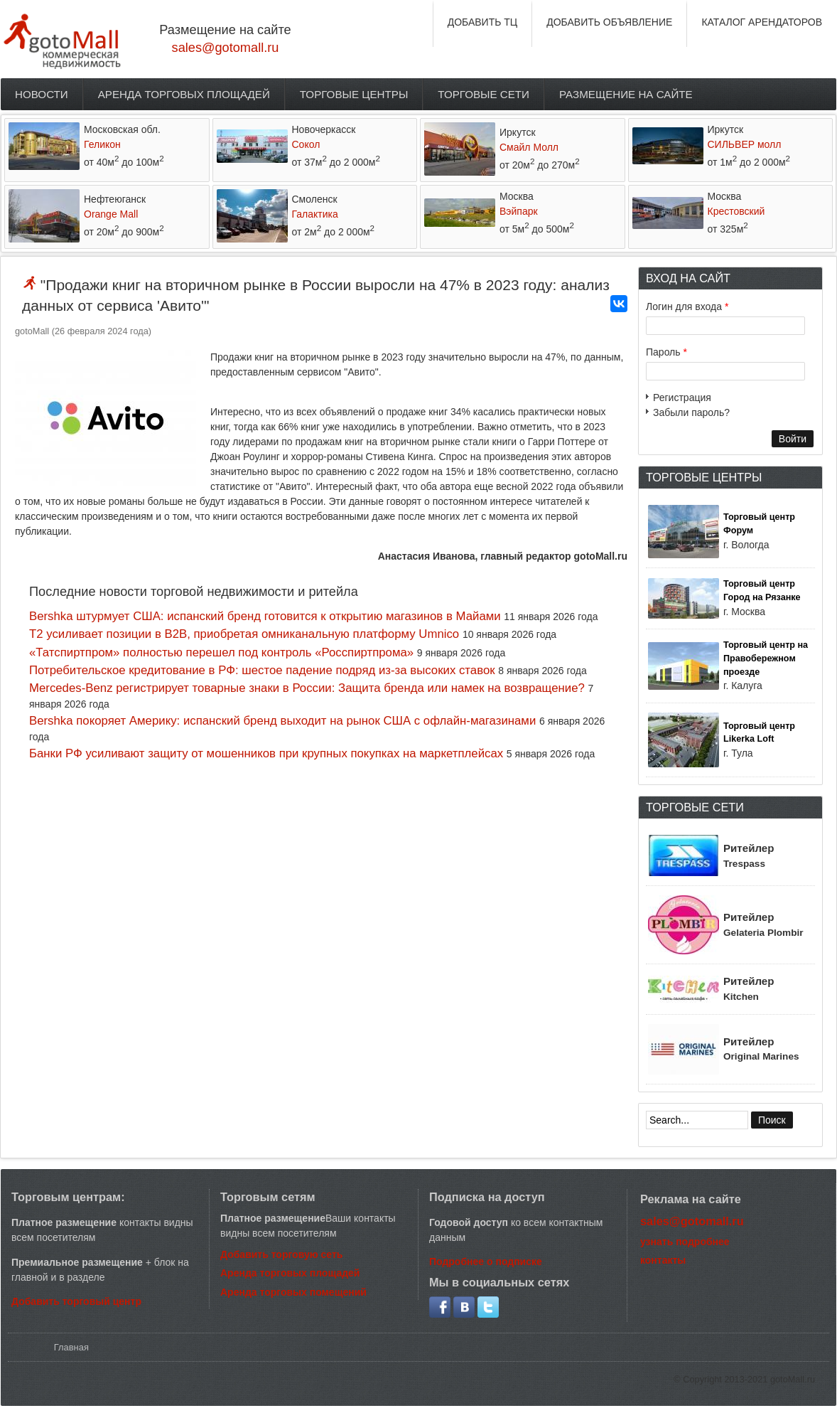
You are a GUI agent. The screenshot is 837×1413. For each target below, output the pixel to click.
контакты (663, 1260)
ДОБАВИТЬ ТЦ (483, 22)
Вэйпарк (519, 211)
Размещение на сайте (626, 94)
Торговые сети (483, 94)
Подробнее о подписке (485, 1261)
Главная (71, 1347)
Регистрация (682, 397)
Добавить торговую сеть (281, 1254)
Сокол (306, 144)
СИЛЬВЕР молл (745, 144)
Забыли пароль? (691, 412)
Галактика (315, 214)
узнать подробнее (685, 1241)
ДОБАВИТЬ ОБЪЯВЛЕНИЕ (609, 22)
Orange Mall (111, 214)
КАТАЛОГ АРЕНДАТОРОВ (761, 22)
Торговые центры (354, 94)
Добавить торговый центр (76, 1301)
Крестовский (736, 211)
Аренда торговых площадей (184, 94)
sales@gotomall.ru (225, 48)
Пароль (666, 352)
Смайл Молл (529, 147)
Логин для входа (687, 306)
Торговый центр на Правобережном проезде (765, 658)
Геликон (102, 144)
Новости (41, 94)
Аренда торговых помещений (293, 1292)
